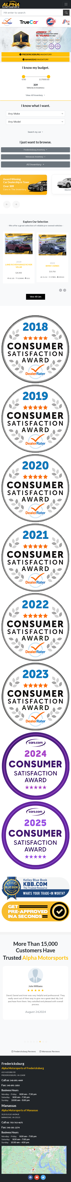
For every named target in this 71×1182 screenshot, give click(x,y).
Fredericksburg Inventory (35, 150)
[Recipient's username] (32, 13)
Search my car (35, 132)
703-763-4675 (16, 1123)
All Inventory (35, 164)
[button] (24, 1042)
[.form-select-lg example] (35, 114)
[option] (23, 185)
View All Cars (35, 297)
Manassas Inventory (36, 157)
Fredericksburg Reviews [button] (23, 1052)
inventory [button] (35, 54)
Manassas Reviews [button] (49, 1052)
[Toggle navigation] (65, 4)
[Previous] (4, 198)
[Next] (13, 198)
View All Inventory (35, 95)
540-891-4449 (16, 1081)
